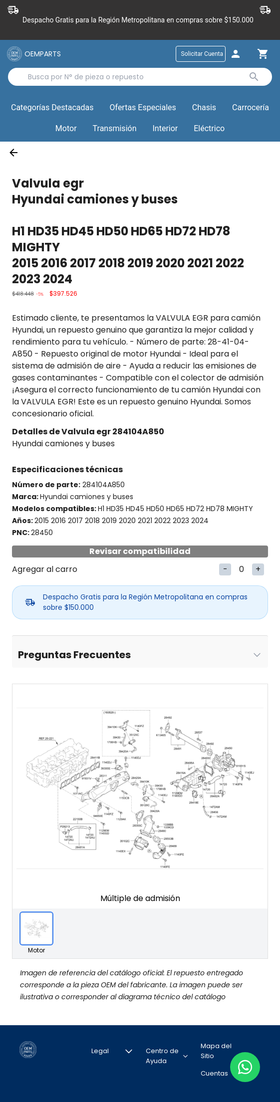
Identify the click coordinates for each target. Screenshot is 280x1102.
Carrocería (250, 107)
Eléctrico (209, 128)
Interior (165, 128)
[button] (143, 108)
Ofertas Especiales (143, 107)
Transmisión (115, 128)
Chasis (204, 107)
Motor (66, 128)
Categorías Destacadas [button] (52, 110)
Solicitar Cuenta (202, 53)
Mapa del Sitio (216, 1049)
